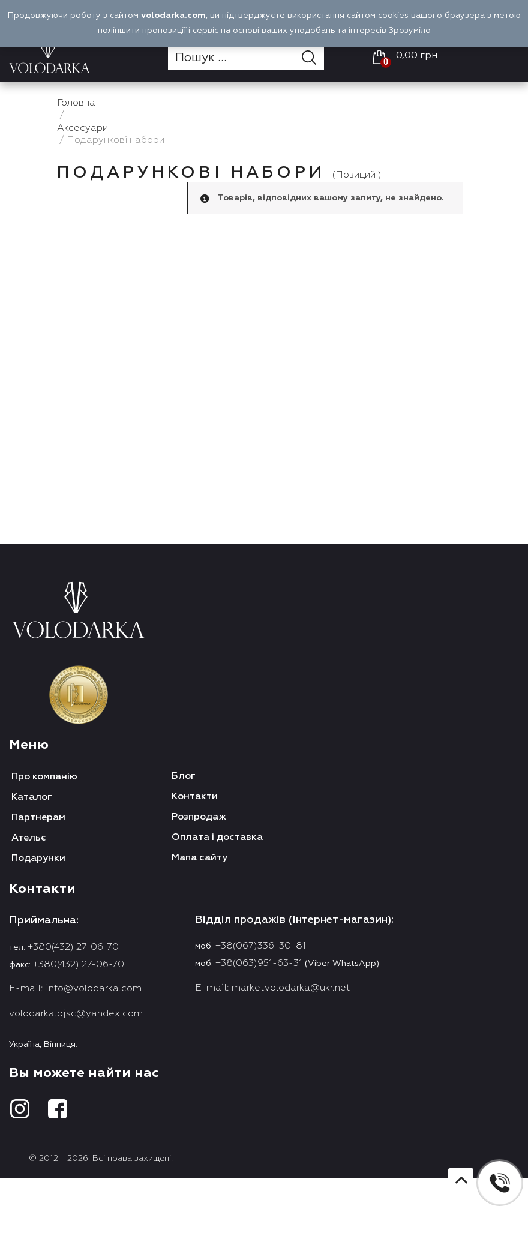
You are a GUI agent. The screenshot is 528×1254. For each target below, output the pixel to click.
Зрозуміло (410, 30)
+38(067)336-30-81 (260, 946)
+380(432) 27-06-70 (73, 947)
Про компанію (44, 777)
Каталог (31, 797)
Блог (184, 776)
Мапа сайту (199, 858)
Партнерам (38, 818)
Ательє (28, 838)
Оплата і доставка (217, 837)
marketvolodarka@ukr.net (291, 988)
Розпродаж (199, 817)
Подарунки (38, 858)
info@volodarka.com (94, 989)
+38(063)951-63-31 (258, 963)
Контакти (195, 797)
